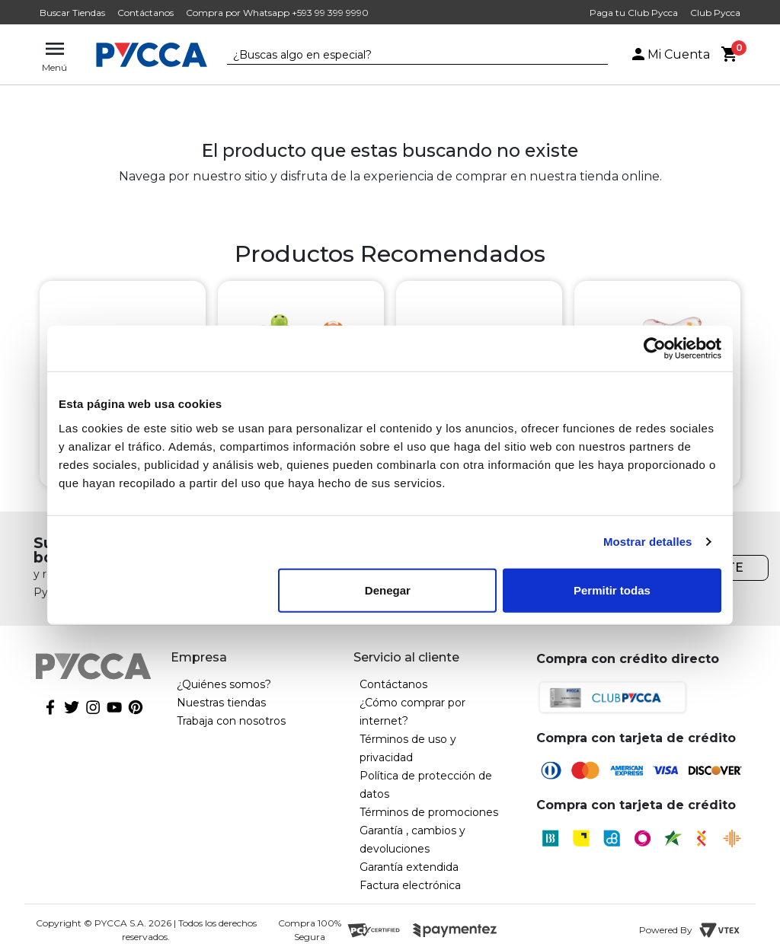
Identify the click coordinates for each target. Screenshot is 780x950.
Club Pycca (715, 12)
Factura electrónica (410, 885)
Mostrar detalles (647, 541)
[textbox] (406, 55)
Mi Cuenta (669, 54)
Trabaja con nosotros (231, 721)
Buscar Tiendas (72, 12)
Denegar (388, 589)
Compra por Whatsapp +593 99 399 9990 (277, 12)
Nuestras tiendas (221, 702)
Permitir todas (612, 589)
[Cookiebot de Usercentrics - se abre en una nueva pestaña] (654, 348)
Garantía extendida (409, 867)
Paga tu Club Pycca (634, 12)
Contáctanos (145, 12)
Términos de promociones (429, 812)
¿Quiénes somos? (224, 684)
